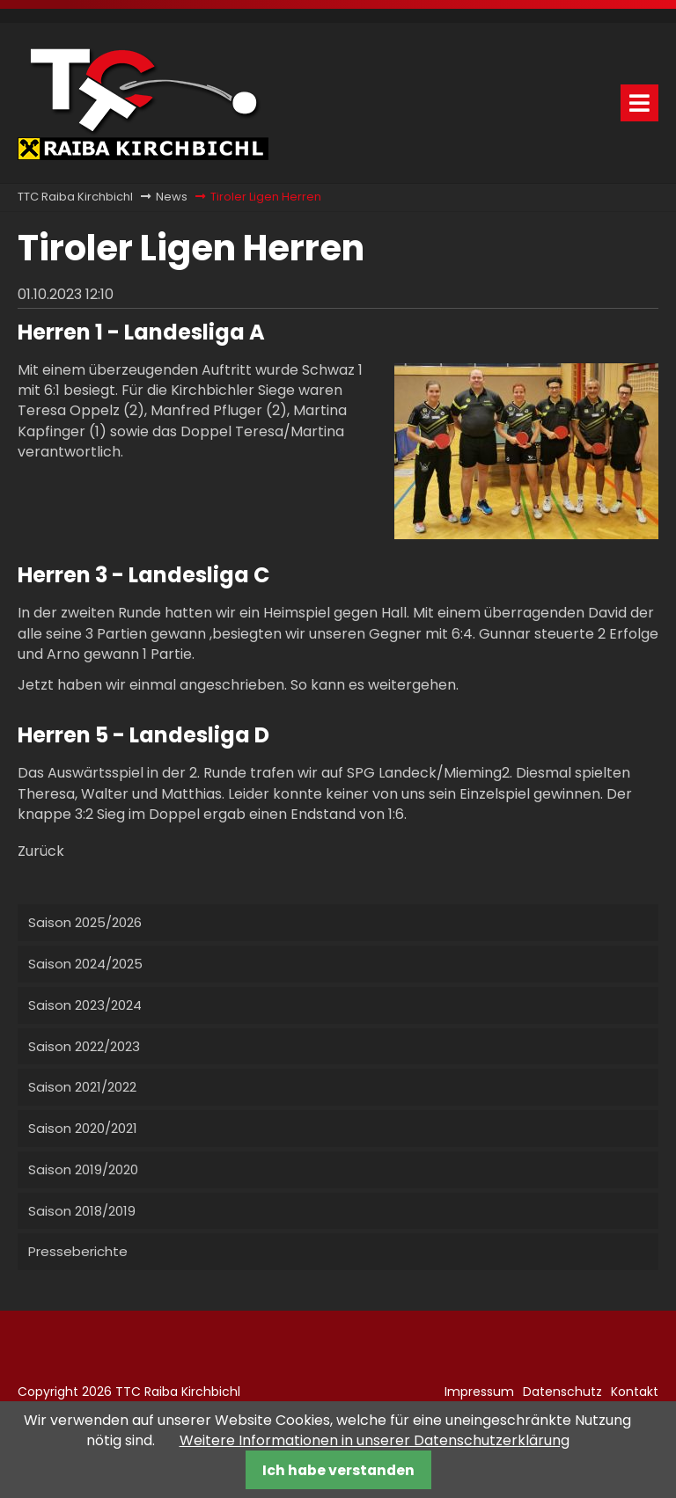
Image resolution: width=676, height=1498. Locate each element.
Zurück (41, 851)
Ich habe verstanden (338, 1470)
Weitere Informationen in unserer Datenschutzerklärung (374, 1440)
